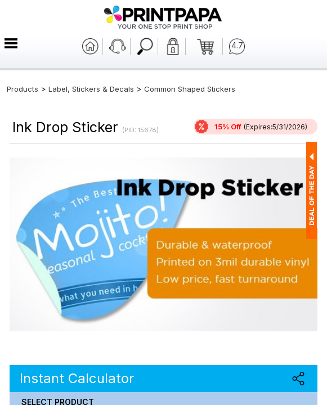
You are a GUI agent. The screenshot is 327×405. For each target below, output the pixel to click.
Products (22, 88)
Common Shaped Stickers (189, 88)
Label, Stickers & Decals (92, 88)
